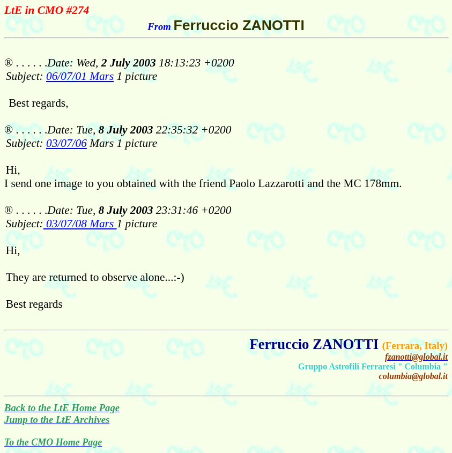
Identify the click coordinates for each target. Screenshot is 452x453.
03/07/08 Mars (80, 223)
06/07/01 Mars (80, 76)
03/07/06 (66, 143)
